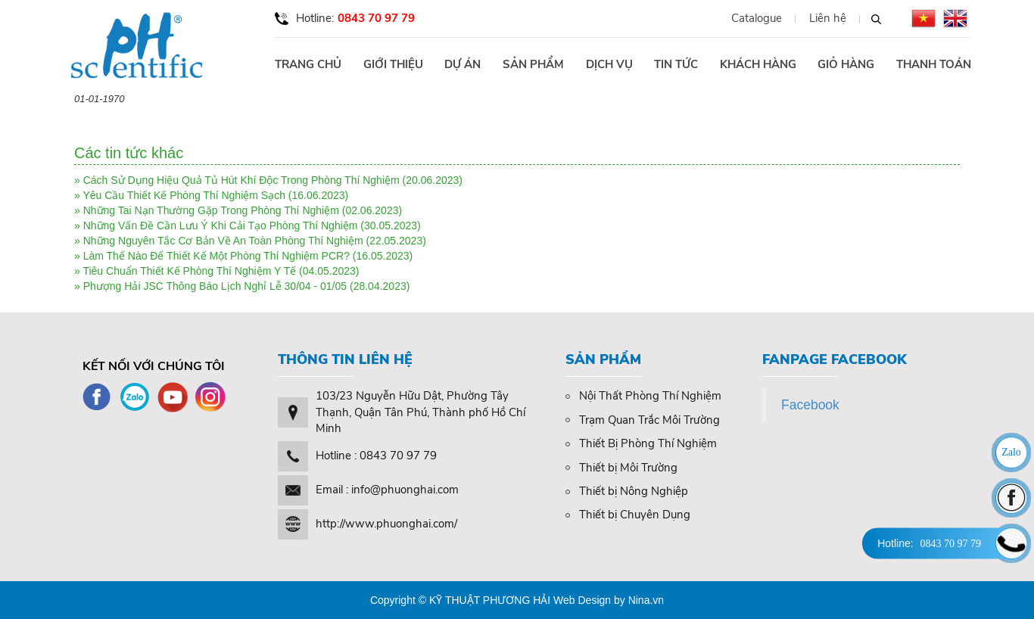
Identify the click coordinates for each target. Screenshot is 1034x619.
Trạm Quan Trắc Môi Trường (642, 420)
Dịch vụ (609, 64)
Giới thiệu (393, 64)
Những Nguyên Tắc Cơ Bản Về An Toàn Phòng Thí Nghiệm (223, 241)
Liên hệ (827, 18)
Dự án (462, 64)
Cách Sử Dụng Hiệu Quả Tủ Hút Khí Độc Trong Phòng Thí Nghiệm (241, 180)
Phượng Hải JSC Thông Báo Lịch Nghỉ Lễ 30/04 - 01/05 (215, 286)
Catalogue (756, 18)
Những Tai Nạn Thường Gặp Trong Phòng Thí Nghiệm (211, 210)
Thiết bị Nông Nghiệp (626, 491)
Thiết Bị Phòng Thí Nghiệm (641, 443)
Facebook (810, 404)
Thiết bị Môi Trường (621, 467)
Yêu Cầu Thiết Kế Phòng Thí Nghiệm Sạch (184, 195)
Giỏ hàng (846, 64)
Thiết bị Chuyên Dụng (627, 514)
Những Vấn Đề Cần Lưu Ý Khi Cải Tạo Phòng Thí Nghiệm (220, 225)
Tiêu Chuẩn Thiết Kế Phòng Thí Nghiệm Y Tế (189, 271)
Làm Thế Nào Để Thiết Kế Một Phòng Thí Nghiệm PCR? (216, 256)
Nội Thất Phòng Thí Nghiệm (643, 395)
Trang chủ (308, 64)
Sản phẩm (533, 64)
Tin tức (676, 64)
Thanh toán (933, 64)
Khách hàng (758, 64)
